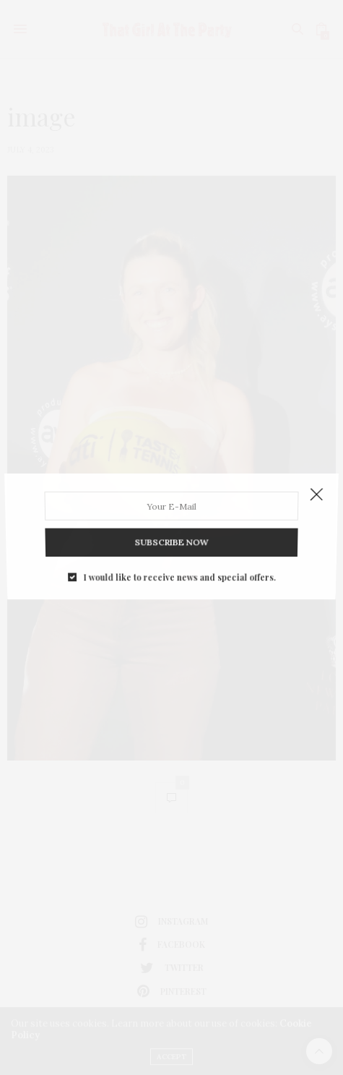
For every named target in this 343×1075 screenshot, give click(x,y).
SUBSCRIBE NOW (171, 536)
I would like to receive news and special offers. (179, 566)
